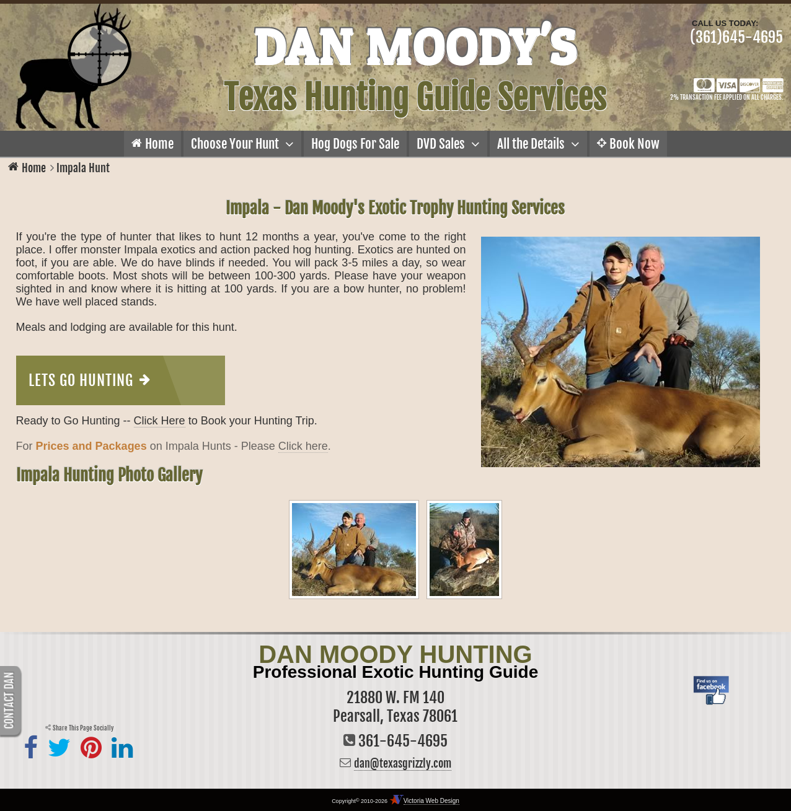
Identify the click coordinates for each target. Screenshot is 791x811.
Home (34, 168)
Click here (303, 446)
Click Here (159, 420)
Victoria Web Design (431, 800)
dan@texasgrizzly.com (402, 763)
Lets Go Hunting (90, 380)
